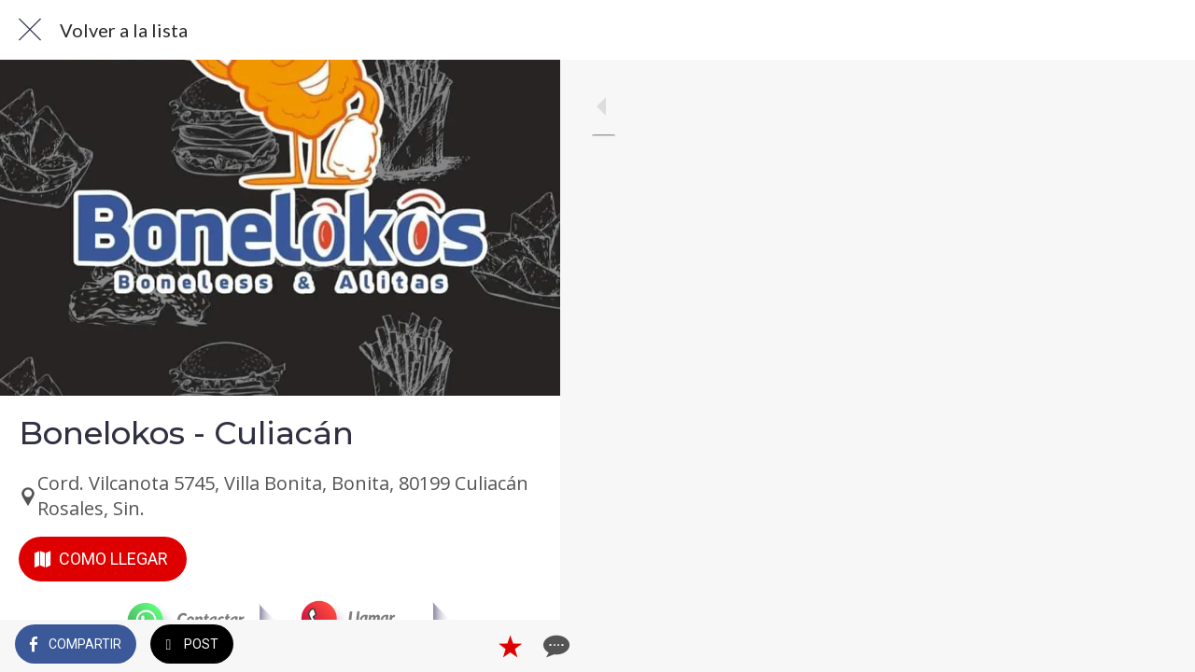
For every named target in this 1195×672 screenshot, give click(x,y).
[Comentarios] (522, 645)
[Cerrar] (30, 30)
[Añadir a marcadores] (478, 645)
